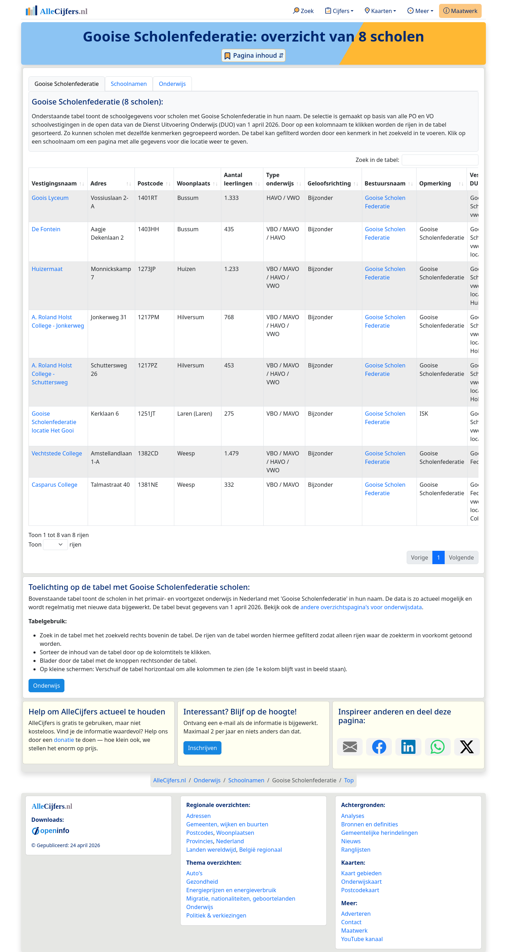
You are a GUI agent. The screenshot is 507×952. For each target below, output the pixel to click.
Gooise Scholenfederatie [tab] (67, 84)
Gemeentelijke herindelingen (379, 833)
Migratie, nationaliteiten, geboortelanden (240, 898)
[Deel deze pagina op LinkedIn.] (408, 747)
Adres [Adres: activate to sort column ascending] (98, 183)
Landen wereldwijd (211, 849)
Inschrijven (202, 748)
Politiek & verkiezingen (216, 915)
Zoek (303, 11)
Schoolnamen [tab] (129, 84)
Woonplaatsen (235, 833)
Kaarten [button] (378, 11)
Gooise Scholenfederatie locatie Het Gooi (54, 422)
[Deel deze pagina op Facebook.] (379, 747)
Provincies (199, 841)
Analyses (352, 816)
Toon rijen (55, 544)
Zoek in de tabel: (417, 160)
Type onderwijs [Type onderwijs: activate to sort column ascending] (280, 179)
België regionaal (260, 849)
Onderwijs (46, 685)
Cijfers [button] (337, 11)
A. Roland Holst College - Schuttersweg (52, 373)
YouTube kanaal (362, 939)
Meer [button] (418, 11)
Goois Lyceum (50, 198)
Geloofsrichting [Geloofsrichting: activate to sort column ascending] (329, 183)
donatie (64, 740)
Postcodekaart (360, 890)
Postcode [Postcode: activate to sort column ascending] (150, 183)
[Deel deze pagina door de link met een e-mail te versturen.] (350, 747)
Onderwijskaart (361, 881)
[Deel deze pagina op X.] (467, 747)
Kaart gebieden (361, 873)
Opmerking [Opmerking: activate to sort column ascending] (435, 183)
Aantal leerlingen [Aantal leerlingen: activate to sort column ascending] (238, 179)
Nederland (230, 841)
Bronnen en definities (369, 824)
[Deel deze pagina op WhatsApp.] (438, 747)
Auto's (194, 873)
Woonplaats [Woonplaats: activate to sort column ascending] (193, 183)
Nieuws (351, 841)
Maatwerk (460, 11)
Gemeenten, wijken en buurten (227, 824)
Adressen (198, 816)
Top (349, 780)
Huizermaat (47, 269)
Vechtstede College (57, 453)
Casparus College (54, 484)
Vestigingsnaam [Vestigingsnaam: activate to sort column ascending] (54, 183)
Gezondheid (202, 881)
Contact (351, 922)
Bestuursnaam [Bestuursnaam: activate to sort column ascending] (385, 183)
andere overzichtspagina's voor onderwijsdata (361, 607)
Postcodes (199, 833)
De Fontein (46, 229)
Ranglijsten (355, 849)
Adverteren (356, 914)
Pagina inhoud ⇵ (253, 55)
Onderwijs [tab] (172, 84)
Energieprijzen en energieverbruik (231, 890)
